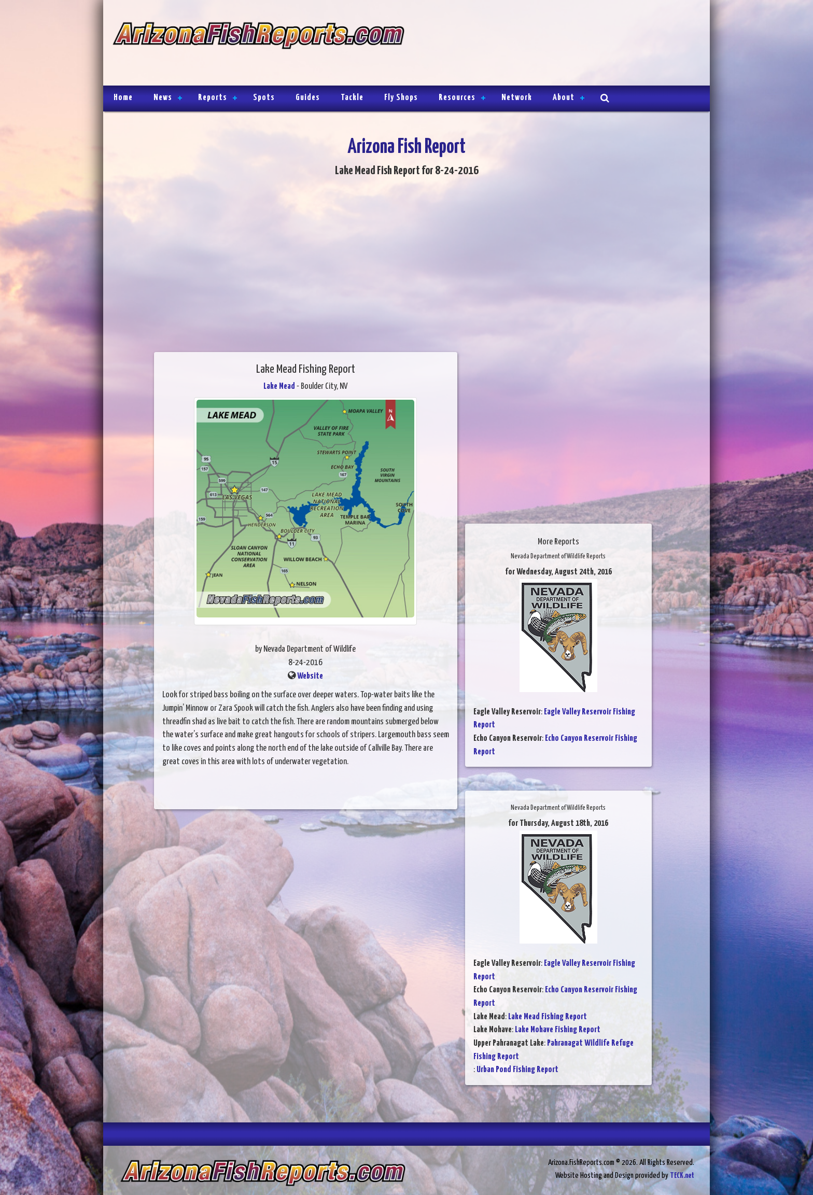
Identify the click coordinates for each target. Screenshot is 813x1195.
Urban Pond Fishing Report (517, 1069)
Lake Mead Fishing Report (547, 1017)
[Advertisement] (552, 44)
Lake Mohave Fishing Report (557, 1029)
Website (310, 676)
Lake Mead (279, 386)
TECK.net (682, 1175)
